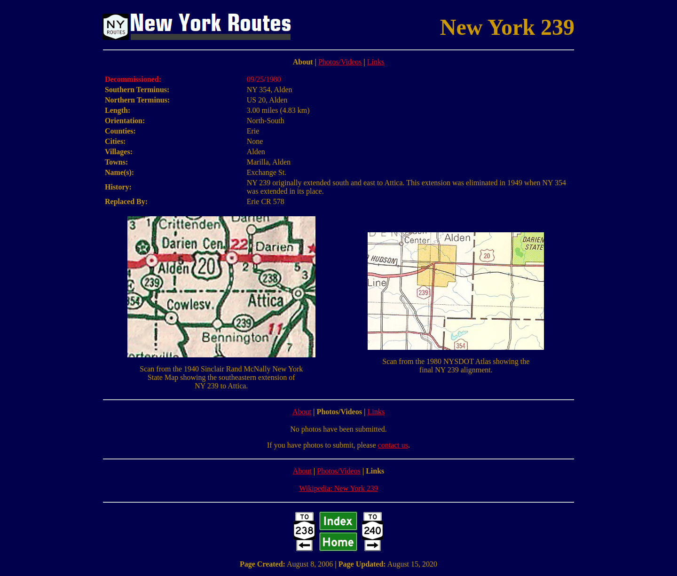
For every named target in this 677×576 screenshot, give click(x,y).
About (301, 412)
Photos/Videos (340, 62)
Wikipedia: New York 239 (338, 488)
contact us (393, 445)
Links (375, 62)
